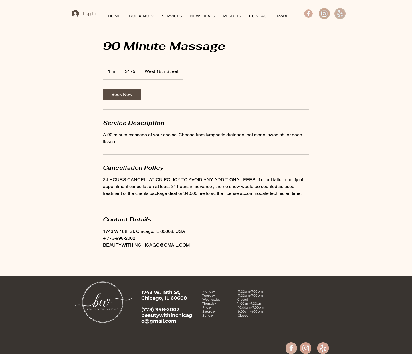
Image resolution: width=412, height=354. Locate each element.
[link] (122, 94)
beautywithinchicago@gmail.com (166, 318)
